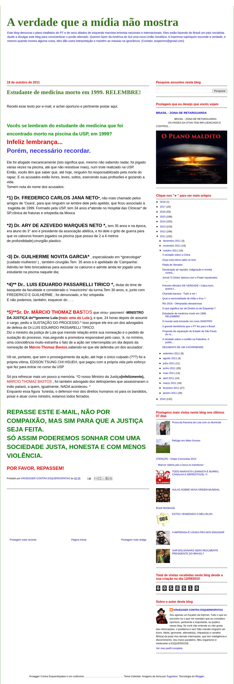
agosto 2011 (170, 358)
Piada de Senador (172, 264)
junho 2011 (169, 368)
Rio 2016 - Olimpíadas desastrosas (182, 303)
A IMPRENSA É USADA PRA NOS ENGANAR (198, 532)
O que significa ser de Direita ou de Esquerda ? (188, 308)
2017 (163, 206)
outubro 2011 (171, 250)
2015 (163, 216)
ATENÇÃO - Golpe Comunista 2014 (176, 458)
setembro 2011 (172, 353)
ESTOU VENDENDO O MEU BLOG (192, 514)
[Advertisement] (78, 512)
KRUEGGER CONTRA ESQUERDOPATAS (198, 609)
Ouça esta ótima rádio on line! (179, 259)
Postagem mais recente (23, 539)
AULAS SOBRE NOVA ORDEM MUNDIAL (196, 489)
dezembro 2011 (172, 240)
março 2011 (170, 383)
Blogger (199, 676)
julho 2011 (169, 363)
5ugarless (172, 676)
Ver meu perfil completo (169, 648)
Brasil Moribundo (165, 507)
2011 (163, 236)
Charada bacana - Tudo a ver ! (179, 293)
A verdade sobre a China (176, 254)
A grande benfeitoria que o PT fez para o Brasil (188, 326)
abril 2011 (169, 378)
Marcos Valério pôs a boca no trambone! (180, 464)
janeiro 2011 (170, 392)
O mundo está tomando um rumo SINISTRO (187, 321)
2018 (163, 201)
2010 (163, 399)
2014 (163, 221)
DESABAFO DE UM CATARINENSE (182, 347)
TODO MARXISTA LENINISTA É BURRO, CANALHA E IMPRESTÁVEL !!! (195, 473)
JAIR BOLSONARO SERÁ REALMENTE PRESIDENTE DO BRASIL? (195, 552)
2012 (163, 231)
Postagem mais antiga (133, 539)
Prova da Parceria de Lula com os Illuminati (196, 422)
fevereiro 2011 (171, 387)
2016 (163, 211)
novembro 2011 (172, 245)
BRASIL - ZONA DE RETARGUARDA (181, 112)
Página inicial (78, 539)
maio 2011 (169, 373)
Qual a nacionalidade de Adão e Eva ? (183, 298)
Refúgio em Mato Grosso (186, 440)
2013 (163, 226)
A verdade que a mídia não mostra (92, 22)
